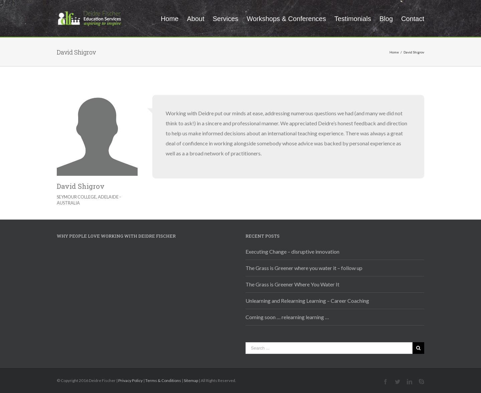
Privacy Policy (130, 380)
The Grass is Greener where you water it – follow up (304, 268)
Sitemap (191, 380)
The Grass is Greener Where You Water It (292, 284)
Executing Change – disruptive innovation (292, 251)
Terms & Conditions (163, 380)
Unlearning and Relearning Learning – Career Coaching (307, 300)
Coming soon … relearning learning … (287, 317)
